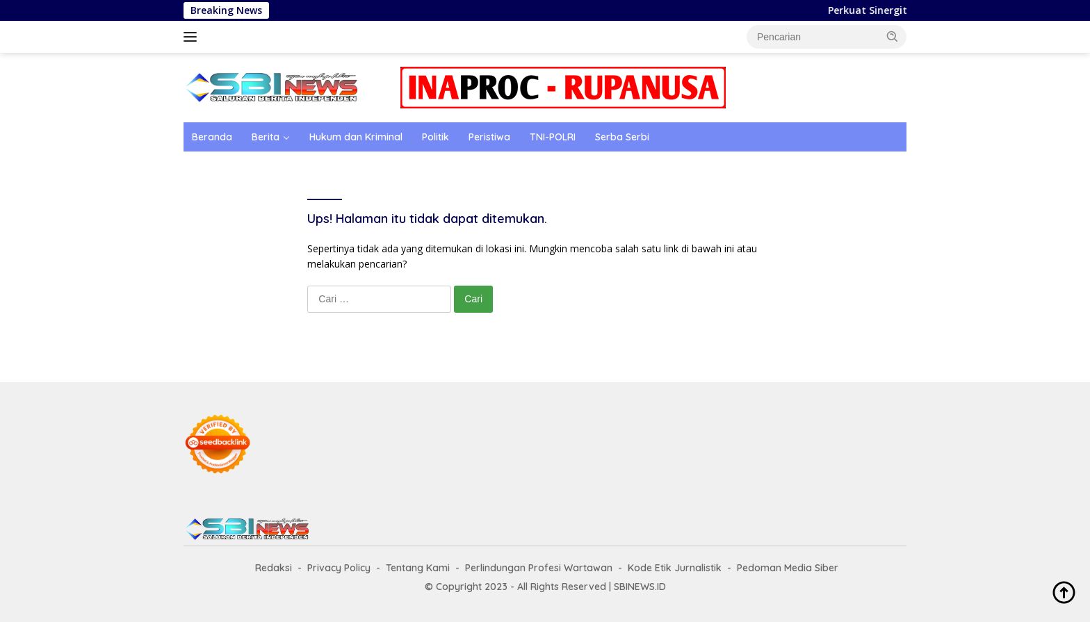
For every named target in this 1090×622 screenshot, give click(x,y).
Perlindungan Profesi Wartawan (538, 568)
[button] (892, 36)
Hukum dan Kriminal (355, 137)
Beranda (212, 137)
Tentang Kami (418, 568)
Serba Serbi (622, 137)
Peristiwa (489, 137)
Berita (265, 137)
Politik (435, 137)
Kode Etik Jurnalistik (675, 568)
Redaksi (273, 568)
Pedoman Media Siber (787, 568)
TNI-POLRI (553, 137)
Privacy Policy (339, 568)
